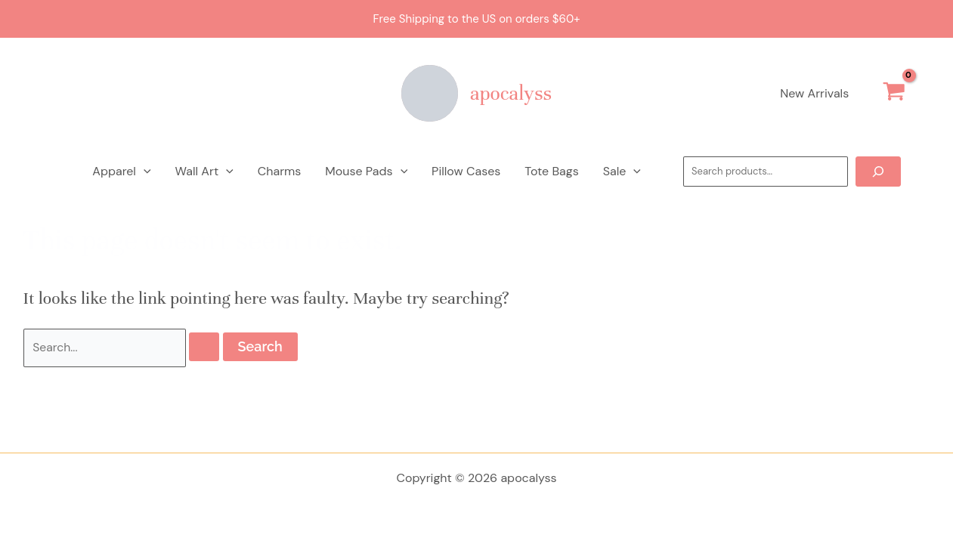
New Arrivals (814, 93)
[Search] (878, 171)
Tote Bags (551, 171)
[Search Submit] (205, 347)
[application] (143, 171)
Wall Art (204, 171)
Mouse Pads (366, 171)
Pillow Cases (466, 171)
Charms (280, 171)
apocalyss (511, 93)
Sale (622, 171)
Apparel (121, 171)
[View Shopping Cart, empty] (893, 94)
